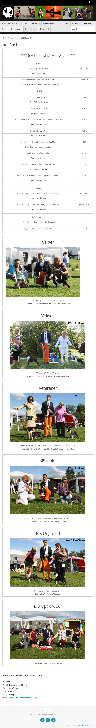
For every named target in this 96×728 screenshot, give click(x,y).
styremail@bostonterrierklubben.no (23, 698)
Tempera (79, 725)
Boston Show (13, 38)
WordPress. (89, 725)
